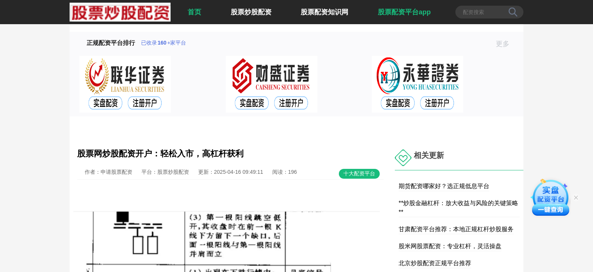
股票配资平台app (404, 12)
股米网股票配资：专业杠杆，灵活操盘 (450, 246)
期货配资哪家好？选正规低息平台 (444, 186)
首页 (194, 12)
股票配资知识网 (324, 12)
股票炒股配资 (251, 12)
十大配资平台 (359, 173)
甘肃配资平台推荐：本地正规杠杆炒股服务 (456, 229)
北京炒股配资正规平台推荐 (435, 263)
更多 (506, 44)
